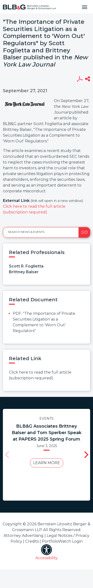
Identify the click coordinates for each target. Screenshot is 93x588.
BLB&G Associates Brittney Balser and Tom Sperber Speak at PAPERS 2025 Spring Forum (45, 433)
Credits (32, 541)
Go (84, 232)
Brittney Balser (24, 272)
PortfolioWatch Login (62, 541)
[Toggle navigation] (84, 7)
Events (45, 418)
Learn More (45, 463)
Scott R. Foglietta (26, 266)
